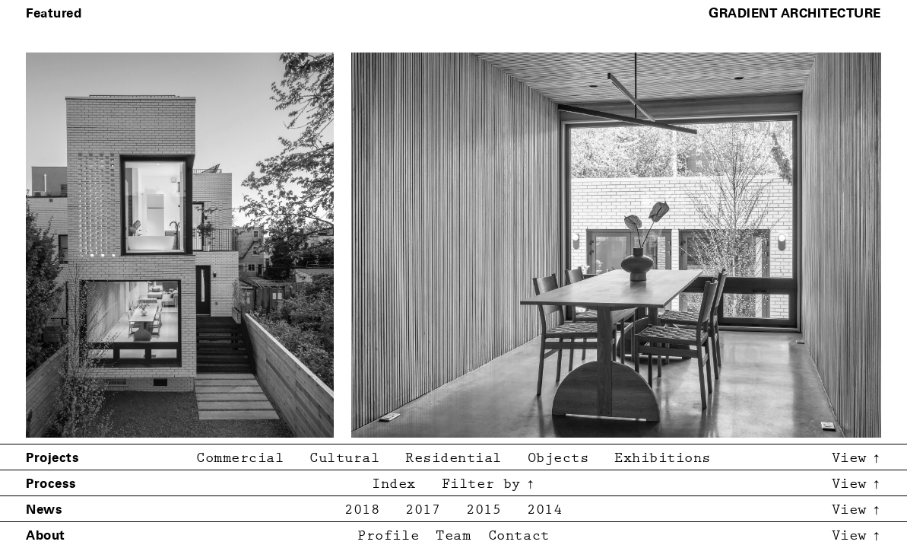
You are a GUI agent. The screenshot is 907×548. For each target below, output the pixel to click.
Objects (558, 458)
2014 (544, 510)
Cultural (344, 458)
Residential (453, 458)
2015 (483, 510)
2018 (361, 510)
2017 (422, 510)
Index (394, 484)
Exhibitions (662, 458)
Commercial (240, 458)
